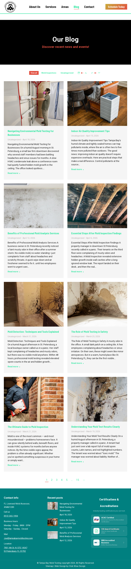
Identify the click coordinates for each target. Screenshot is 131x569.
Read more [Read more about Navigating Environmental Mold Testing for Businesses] (14, 173)
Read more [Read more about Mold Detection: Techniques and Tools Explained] (14, 366)
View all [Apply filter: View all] (34, 73)
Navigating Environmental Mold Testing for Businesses (71, 507)
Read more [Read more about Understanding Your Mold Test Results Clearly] (77, 461)
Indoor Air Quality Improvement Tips (90, 131)
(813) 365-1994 (111, 3)
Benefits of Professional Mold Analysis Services (33, 233)
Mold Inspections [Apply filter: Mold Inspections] (48, 73)
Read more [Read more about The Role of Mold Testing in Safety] (77, 363)
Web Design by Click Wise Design (70, 566)
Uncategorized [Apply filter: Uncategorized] (67, 73)
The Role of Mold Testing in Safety (89, 331)
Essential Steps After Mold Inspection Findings (96, 233)
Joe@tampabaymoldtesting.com (18, 538)
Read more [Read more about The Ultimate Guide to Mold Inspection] (14, 465)
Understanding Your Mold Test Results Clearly (95, 426)
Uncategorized (14, 139)
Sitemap (49, 566)
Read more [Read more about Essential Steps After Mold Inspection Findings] (77, 271)
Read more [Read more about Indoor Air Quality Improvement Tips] (77, 169)
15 (77, 479)
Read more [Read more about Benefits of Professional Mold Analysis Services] (14, 271)
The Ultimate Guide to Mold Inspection (28, 426)
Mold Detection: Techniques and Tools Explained (33, 331)
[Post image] (52, 506)
